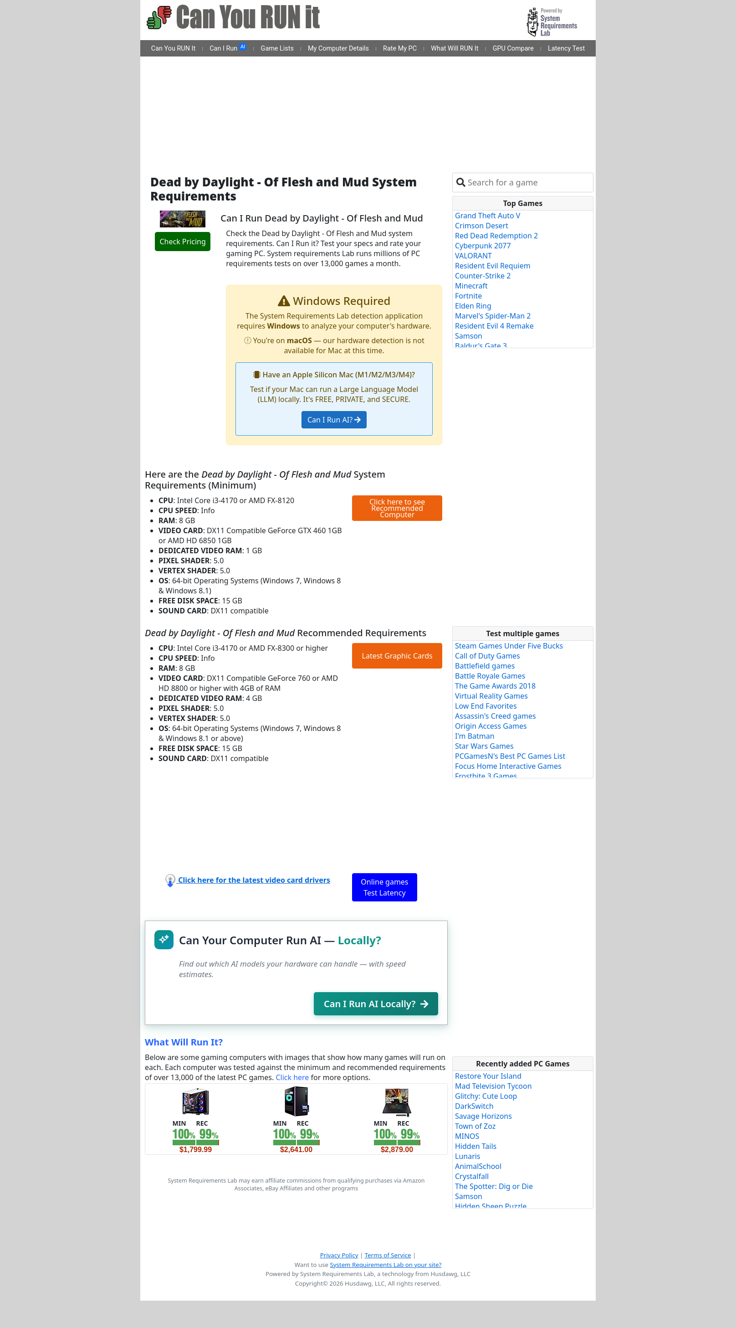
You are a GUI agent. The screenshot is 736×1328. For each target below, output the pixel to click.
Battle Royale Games (490, 676)
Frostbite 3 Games (486, 776)
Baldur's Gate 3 (481, 346)
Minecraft (471, 286)
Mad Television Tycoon (493, 1086)
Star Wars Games (484, 746)
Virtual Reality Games (491, 696)
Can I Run (228, 47)
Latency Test (566, 48)
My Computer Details (338, 48)
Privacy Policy (339, 1255)
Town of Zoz (475, 1126)
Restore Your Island (488, 1076)
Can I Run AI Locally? (376, 1004)
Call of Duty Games (487, 656)
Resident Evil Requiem (493, 266)
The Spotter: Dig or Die (494, 1186)
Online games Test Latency (384, 887)
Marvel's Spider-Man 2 (493, 316)
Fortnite (468, 296)
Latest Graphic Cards (397, 656)
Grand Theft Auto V (487, 216)
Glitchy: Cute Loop (486, 1096)
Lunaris (467, 1156)
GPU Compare (513, 48)
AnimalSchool (478, 1166)
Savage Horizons (483, 1116)
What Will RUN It (454, 48)
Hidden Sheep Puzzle (490, 1206)
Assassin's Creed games (495, 716)
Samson (468, 336)
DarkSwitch (474, 1106)
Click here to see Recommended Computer (397, 508)
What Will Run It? (184, 1042)
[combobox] (528, 182)
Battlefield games (485, 666)
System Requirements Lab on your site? (385, 1265)
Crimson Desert (481, 226)
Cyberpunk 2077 (483, 246)
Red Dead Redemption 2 (496, 236)
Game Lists (277, 48)
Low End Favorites (486, 706)
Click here (292, 1077)
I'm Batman (475, 736)
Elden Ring (473, 306)
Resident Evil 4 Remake (494, 326)
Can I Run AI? (334, 420)
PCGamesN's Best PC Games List (510, 756)
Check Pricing (182, 242)
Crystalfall (472, 1176)
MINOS (467, 1136)
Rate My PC (400, 48)
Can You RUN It (173, 48)
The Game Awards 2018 (495, 686)
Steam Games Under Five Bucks (509, 646)
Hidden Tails (475, 1146)
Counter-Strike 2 (483, 276)
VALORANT (473, 256)
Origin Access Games (491, 726)
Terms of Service (388, 1255)
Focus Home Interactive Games (508, 766)
